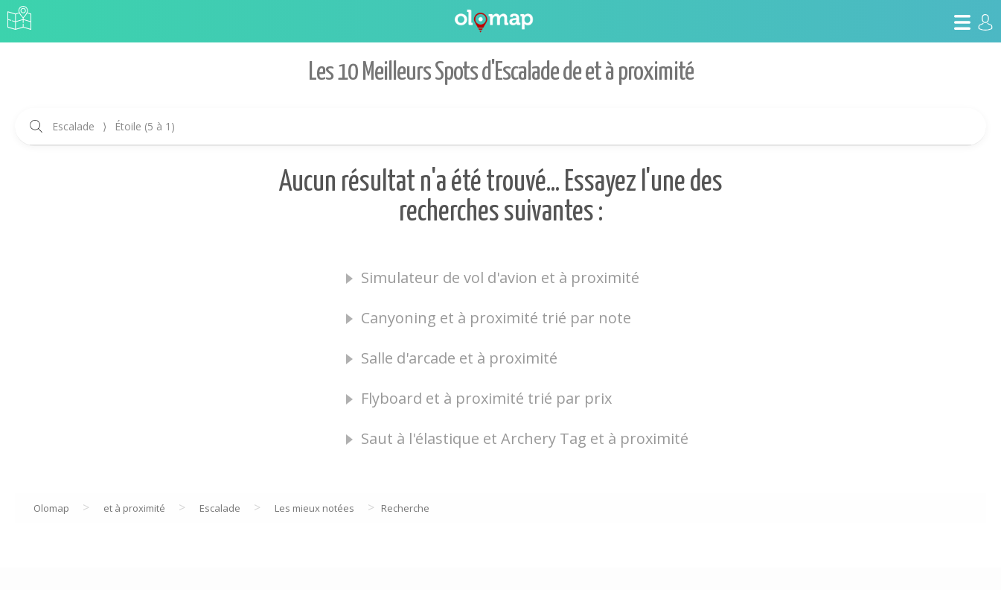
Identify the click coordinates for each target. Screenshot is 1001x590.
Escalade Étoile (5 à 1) (113, 126)
